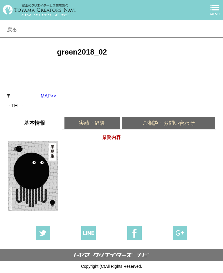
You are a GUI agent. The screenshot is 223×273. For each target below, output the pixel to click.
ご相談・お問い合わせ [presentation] (169, 123)
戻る (12, 29)
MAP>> (46, 95)
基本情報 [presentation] (34, 123)
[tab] (34, 123)
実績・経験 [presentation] (92, 123)
